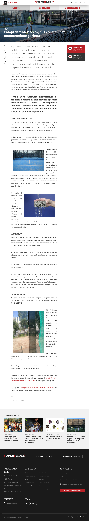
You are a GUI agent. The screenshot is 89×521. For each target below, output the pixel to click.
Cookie (26, 517)
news (6, 29)
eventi (15, 400)
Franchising (27, 488)
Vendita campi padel (30, 475)
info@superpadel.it (12, 502)
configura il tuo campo (43, 456)
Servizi (26, 478)
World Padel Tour (43, 472)
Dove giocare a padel (44, 475)
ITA (72, 2)
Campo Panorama (43, 485)
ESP (76, 2)
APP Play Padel (29, 485)
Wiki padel (41, 478)
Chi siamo (27, 472)
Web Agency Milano (74, 516)
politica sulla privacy (77, 483)
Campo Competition (44, 482)
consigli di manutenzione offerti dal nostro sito (37, 388)
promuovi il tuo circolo (71, 456)
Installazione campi (43, 488)
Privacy (20, 517)
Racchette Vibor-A (29, 482)
